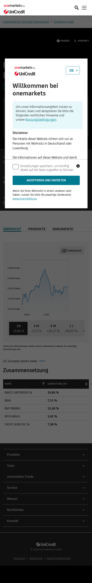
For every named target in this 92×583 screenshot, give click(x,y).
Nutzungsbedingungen (40, 119)
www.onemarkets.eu (25, 198)
